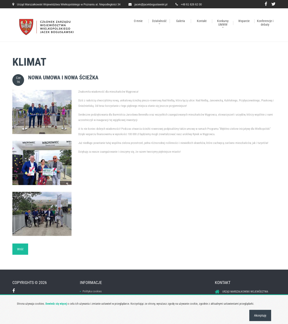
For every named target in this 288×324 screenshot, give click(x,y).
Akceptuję (260, 315)
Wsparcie (244, 21)
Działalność (159, 21)
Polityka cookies (92, 291)
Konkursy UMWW (223, 22)
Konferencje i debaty (265, 22)
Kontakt (202, 21)
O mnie (138, 21)
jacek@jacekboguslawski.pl (151, 4)
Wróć (20, 249)
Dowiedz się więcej (56, 303)
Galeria (180, 21)
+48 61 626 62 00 (191, 4)
